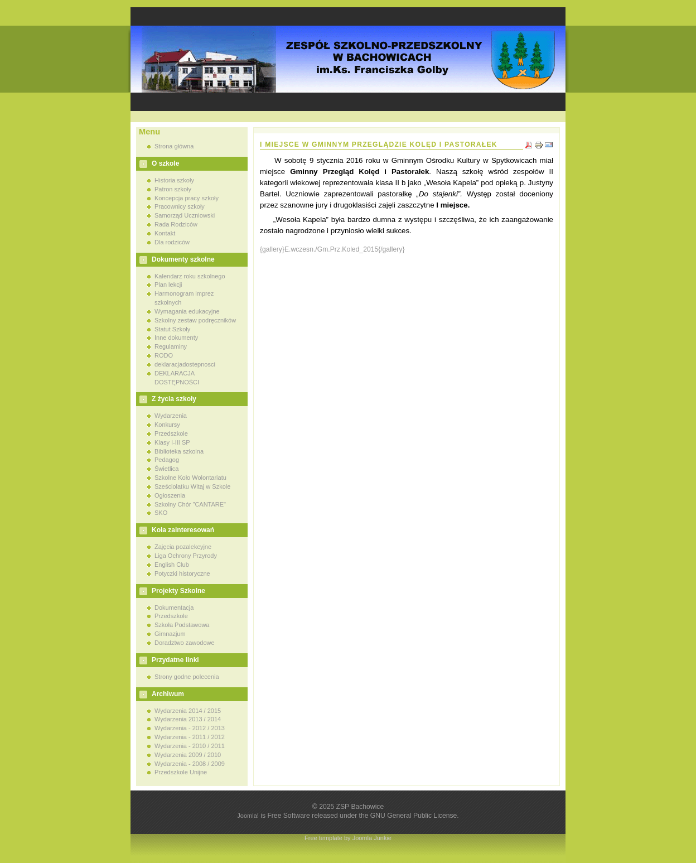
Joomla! (248, 815)
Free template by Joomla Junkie (348, 838)
